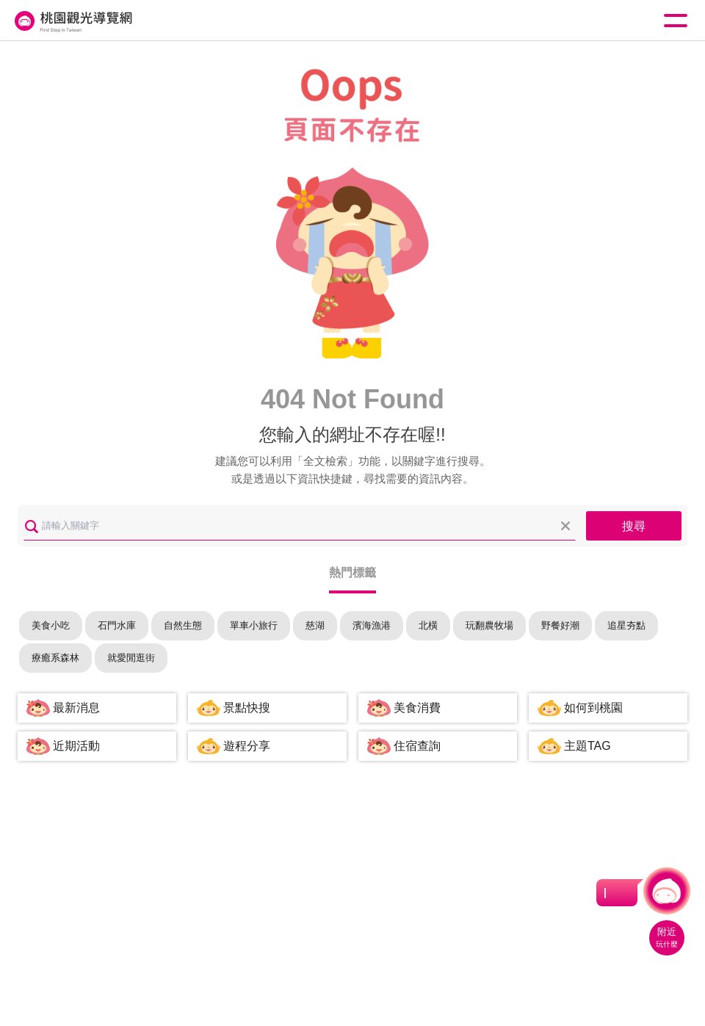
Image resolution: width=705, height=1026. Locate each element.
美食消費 (417, 707)
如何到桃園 (593, 707)
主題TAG (587, 746)
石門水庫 (117, 625)
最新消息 (76, 707)
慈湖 (315, 625)
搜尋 (634, 526)
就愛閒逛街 (131, 657)
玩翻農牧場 (489, 625)
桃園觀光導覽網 (72, 21)
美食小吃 (51, 625)
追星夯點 (626, 625)
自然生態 (183, 625)
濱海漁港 (371, 625)
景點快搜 (246, 707)
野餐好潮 (560, 625)
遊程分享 (246, 746)
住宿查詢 (417, 746)
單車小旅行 (254, 625)
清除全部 (565, 526)
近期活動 (76, 746)
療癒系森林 (55, 657)
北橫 (428, 625)
